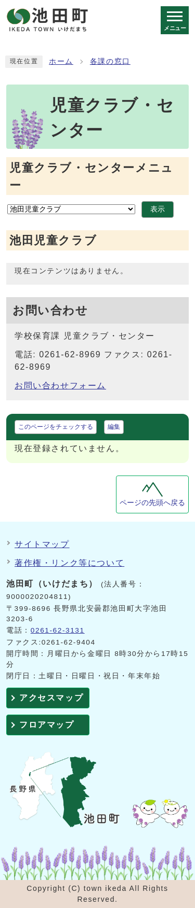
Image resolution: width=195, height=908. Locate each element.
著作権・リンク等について (69, 562)
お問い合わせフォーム (60, 385)
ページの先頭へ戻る (152, 503)
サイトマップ (42, 544)
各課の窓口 (110, 61)
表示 (157, 209)
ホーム (61, 61)
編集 (114, 426)
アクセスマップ (51, 697)
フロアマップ (46, 724)
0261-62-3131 (58, 630)
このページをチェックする (55, 426)
